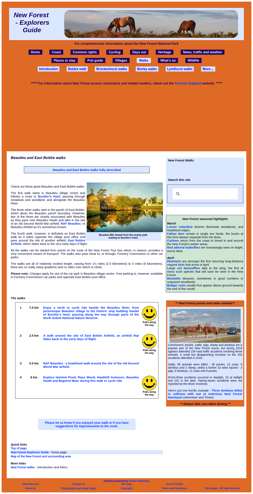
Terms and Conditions (174, 488)
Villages (121, 60)
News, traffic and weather (202, 52)
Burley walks (147, 69)
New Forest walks (23, 467)
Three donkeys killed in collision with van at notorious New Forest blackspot (205, 394)
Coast (56, 52)
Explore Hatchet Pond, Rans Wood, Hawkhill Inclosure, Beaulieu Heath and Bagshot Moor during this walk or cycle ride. (91, 379)
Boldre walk (77, 69)
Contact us (78, 484)
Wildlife (193, 60)
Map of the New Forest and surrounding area (41, 456)
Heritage (164, 52)
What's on (168, 60)
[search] (204, 193)
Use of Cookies (174, 484)
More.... (208, 69)
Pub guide (95, 60)
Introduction (48, 69)
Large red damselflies (183, 268)
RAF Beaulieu (71, 223)
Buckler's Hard (49, 196)
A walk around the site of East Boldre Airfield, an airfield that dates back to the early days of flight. (91, 337)
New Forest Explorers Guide (30, 452)
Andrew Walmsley (139, 481)
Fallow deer (175, 233)
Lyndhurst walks (180, 69)
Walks (143, 60)
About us (30, 488)
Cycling (115, 52)
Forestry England (188, 83)
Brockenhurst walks (111, 69)
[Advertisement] (126, 118)
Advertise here (30, 484)
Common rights (85, 52)
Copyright (126, 488)
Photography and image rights (78, 488)
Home (35, 52)
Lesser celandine (180, 226)
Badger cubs (176, 285)
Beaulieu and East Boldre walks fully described (87, 170)
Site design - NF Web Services (222, 488)
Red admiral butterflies (183, 247)
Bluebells (174, 278)
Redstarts (174, 261)
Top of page (19, 448)
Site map (126, 484)
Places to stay (64, 60)
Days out (139, 52)
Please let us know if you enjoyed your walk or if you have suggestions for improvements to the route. (87, 424)
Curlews (173, 240)
